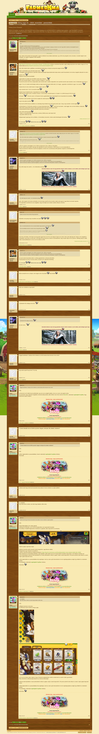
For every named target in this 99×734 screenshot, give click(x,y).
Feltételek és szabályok (82, 732)
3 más (30, 125)
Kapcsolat (81, 730)
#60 (89, 715)
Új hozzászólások (12, 16)
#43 (89, 150)
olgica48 (11, 378)
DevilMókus (12, 72)
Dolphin (26, 125)
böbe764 (26, 281)
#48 (89, 279)
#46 (89, 242)
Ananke (20, 281)
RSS (90, 730)
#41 (89, 59)
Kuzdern (23, 125)
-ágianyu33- (24, 482)
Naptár (17, 14)
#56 (89, 480)
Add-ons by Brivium (56, 732)
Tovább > (24, 38)
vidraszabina (21, 152)
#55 (89, 435)
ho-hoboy (12, 280)
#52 (89, 362)
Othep (11, 393)
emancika (12, 511)
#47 (89, 264)
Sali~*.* (20, 125)
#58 (89, 510)
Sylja (25, 422)
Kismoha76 (12, 310)
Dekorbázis (69, 417)
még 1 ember (31, 281)
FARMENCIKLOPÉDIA (41, 417)
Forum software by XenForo (16, 732)
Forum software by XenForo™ (36, 732)
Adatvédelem (89, 732)
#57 (89, 495)
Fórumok (12, 14)
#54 (89, 420)
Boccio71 (23, 281)
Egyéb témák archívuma (18, 24)
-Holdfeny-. (12, 166)
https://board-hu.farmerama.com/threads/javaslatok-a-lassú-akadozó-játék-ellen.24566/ (61, 552)
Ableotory (27, 24)
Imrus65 (11, 436)
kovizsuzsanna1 (13, 220)
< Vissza (13, 38)
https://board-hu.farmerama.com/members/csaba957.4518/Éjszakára (34, 64)
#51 (89, 347)
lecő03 (11, 496)
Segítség (85, 730)
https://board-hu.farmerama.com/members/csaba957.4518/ (40, 65)
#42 (89, 123)
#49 (89, 294)
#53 (89, 377)
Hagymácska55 (13, 49)
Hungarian (9, 730)
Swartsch (20, 266)
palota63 (11, 295)
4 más (33, 717)
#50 (89, 309)
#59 (89, 589)
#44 (89, 189)
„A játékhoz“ (19, 33)
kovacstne (24, 717)
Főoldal (88, 730)
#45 (89, 204)
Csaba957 (12, 139)
